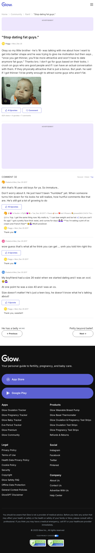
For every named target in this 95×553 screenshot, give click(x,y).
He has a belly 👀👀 (13, 328)
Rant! (27, 14)
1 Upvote (10, 302)
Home (4, 14)
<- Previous (12, 333)
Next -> (83, 333)
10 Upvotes (11, 207)
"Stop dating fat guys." (45, 14)
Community (16, 14)
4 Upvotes (11, 110)
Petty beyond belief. (81, 328)
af (78, 217)
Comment (32, 110)
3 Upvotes (11, 253)
